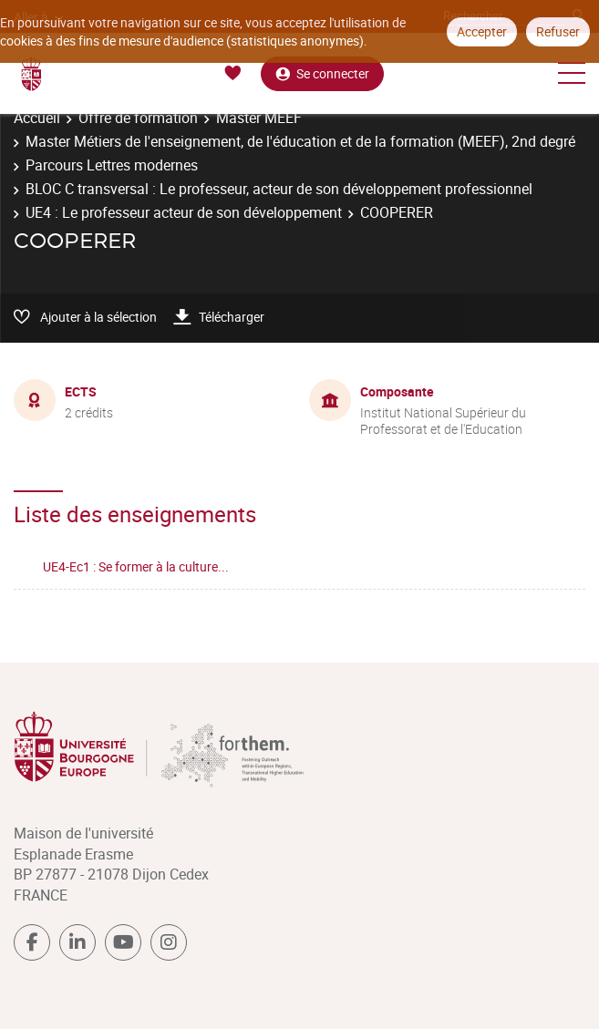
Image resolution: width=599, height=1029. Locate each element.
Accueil (37, 118)
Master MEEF (259, 118)
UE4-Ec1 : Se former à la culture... (136, 566)
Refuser (558, 31)
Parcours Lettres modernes (112, 165)
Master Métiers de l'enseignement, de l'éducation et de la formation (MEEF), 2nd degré (300, 141)
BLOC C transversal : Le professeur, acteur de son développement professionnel (279, 189)
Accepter (482, 31)
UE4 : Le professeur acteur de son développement (184, 212)
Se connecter (322, 73)
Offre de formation (138, 118)
